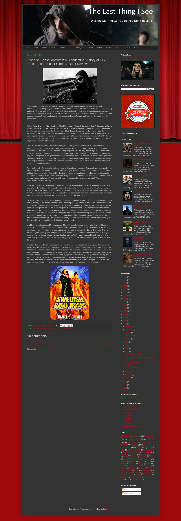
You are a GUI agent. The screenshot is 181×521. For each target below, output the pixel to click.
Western (124, 461)
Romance (146, 466)
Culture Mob (127, 421)
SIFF (123, 445)
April (127, 351)
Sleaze (65, 329)
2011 (125, 324)
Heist (139, 477)
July (126, 342)
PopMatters (127, 418)
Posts (125, 489)
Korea (134, 455)
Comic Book (134, 450)
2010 (125, 382)
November (129, 329)
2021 (125, 292)
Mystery (148, 464)
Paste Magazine (128, 415)
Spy (149, 461)
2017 (125, 305)
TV (70, 48)
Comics (127, 48)
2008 (125, 388)
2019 (125, 299)
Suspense (146, 470)
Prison (138, 473)
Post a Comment (36, 340)
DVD (126, 452)
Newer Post (32, 345)
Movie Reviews (48, 48)
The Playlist (127, 413)
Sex (61, 329)
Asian (146, 445)
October (128, 333)
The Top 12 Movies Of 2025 (133, 59)
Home (27, 48)
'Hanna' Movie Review (132, 367)
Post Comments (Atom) (45, 349)
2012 (125, 321)
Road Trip (124, 477)
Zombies (136, 452)
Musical (132, 468)
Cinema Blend (128, 423)
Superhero (147, 452)
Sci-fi (151, 439)
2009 (125, 385)
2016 (125, 308)
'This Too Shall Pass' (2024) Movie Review (143, 177)
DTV (152, 455)
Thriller (134, 445)
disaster (151, 468)
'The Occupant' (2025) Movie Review (141, 207)
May (127, 348)
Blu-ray (143, 455)
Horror (109, 48)
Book (45, 329)
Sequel (144, 457)
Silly (122, 466)
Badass (40, 329)
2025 (125, 280)
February (128, 375)
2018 (125, 302)
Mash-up (133, 479)
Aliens (123, 464)
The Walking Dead (131, 457)
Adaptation (149, 450)
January (128, 378)
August (128, 339)
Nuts (140, 464)
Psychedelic (148, 477)
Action (99, 48)
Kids (130, 473)
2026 (125, 277)
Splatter (131, 464)
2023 (125, 286)
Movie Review (129, 436)
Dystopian (136, 459)
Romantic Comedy (127, 475)
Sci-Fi (117, 48)
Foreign (49, 329)
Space (123, 468)
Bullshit (127, 470)
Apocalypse (147, 473)
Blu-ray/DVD (80, 48)
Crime (139, 447)
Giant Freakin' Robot (130, 410)
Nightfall (140, 479)
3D (128, 479)
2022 (125, 289)
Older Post (108, 345)
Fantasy (141, 461)
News (36, 48)
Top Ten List (133, 466)
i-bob (94, 509)
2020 (125, 295)
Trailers (62, 48)
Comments (127, 493)
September (129, 336)
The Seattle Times (129, 407)
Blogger (109, 509)
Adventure (147, 459)
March (127, 371)
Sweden (71, 329)
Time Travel (147, 475)
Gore (136, 470)
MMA (122, 479)
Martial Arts (126, 447)
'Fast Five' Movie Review (133, 354)
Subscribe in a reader (128, 397)
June (127, 345)
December (129, 326)
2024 (125, 283)
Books (137, 48)
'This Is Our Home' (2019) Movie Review (143, 160)
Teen (132, 461)
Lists (91, 48)
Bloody (123, 473)
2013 (125, 317)
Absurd (141, 468)
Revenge (56, 329)
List (122, 450)
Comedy (145, 443)
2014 (125, 314)
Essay (132, 477)
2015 (125, 311)
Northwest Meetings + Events (133, 426)
